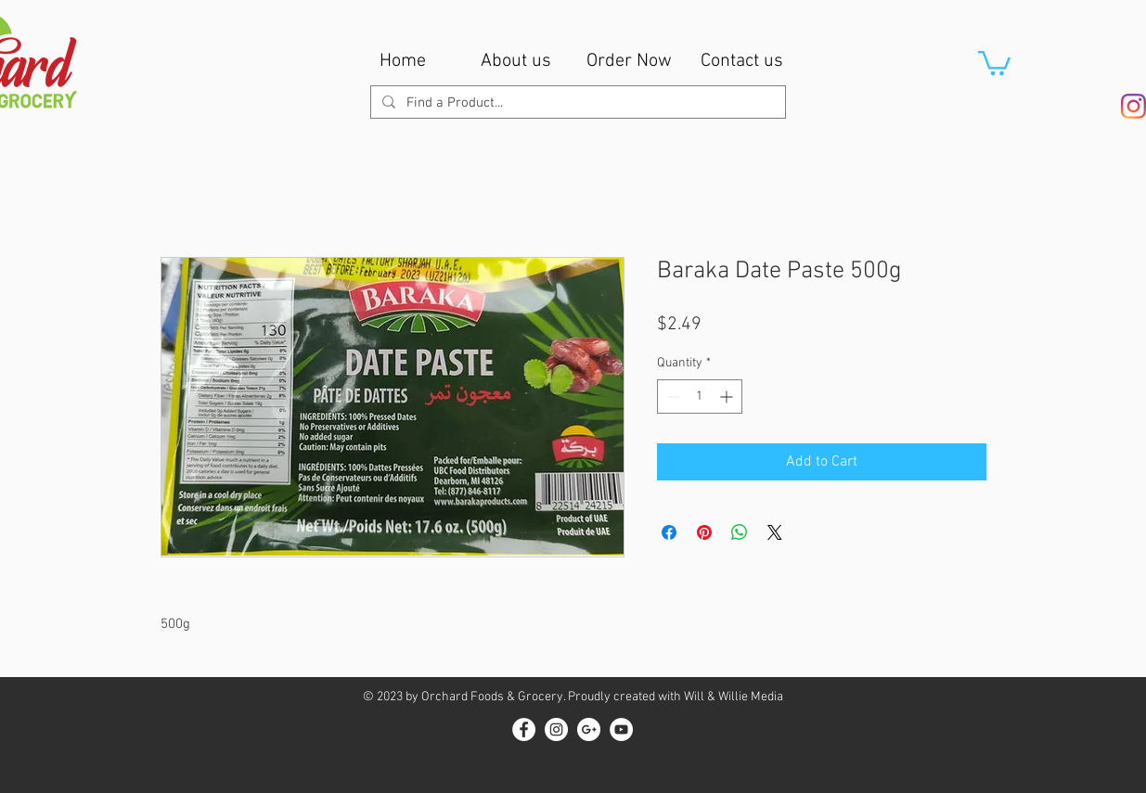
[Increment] (728, 396)
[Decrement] (671, 396)
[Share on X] (775, 532)
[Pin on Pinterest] (704, 532)
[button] (994, 61)
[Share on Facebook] (669, 532)
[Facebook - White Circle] (523, 729)
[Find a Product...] (576, 103)
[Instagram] (1133, 106)
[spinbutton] (699, 396)
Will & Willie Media (733, 697)
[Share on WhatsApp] (739, 532)
